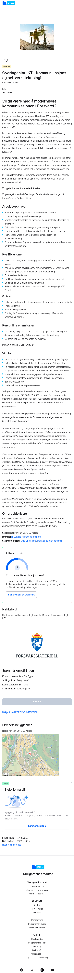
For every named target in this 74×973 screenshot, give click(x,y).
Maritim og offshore (31, 536)
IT (12, 536)
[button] (6, 60)
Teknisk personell (54, 540)
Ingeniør (41, 540)
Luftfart (17, 536)
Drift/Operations (28, 540)
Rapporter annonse (11, 844)
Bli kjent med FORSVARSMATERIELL (20, 712)
